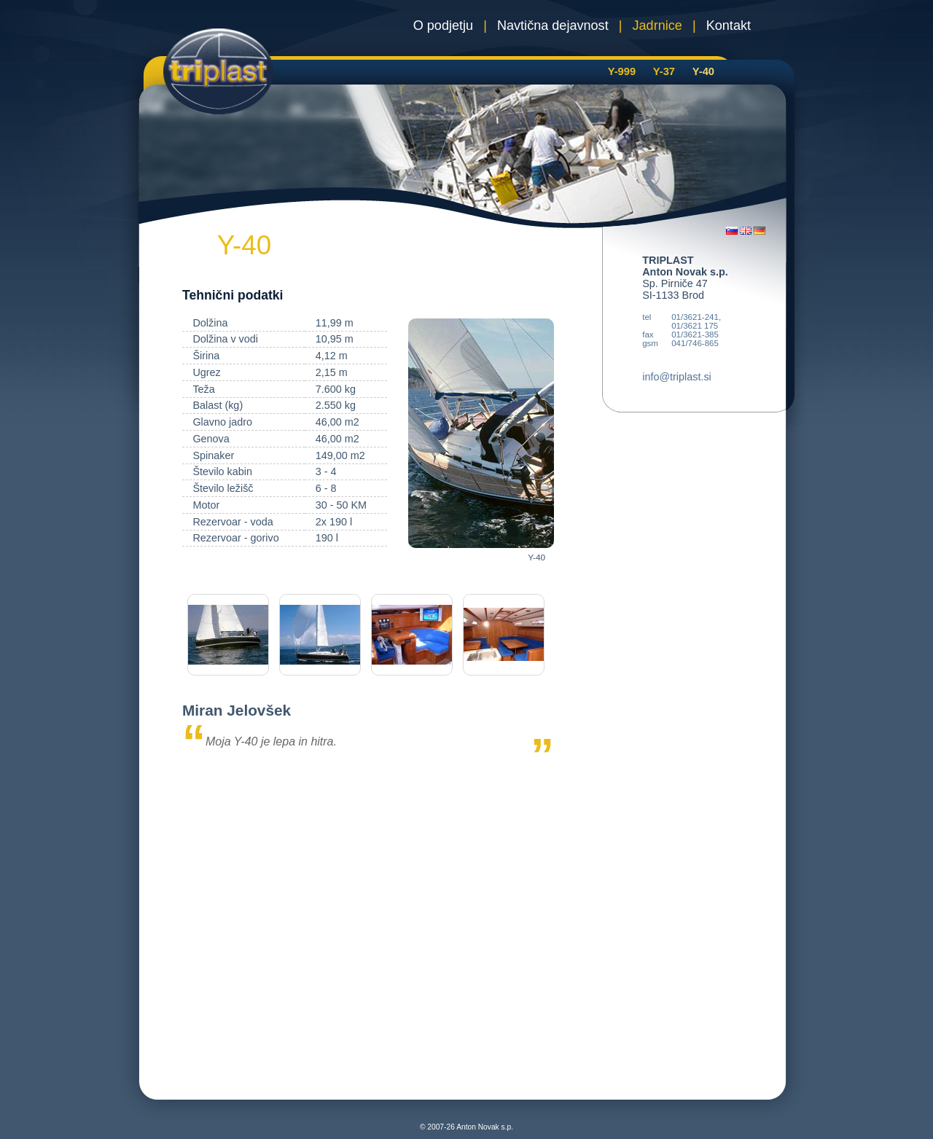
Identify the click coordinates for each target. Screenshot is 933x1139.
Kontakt (728, 25)
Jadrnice (657, 25)
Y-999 (622, 71)
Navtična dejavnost (553, 25)
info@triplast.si (676, 377)
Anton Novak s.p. (484, 1127)
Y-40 (703, 71)
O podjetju (443, 25)
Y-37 (664, 71)
